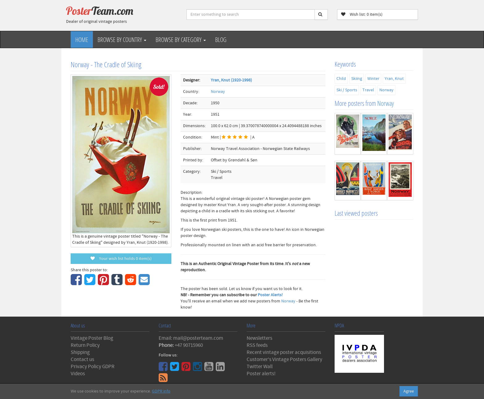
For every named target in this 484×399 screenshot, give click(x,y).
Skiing (356, 78)
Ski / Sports (346, 90)
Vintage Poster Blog (92, 338)
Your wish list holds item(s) (121, 258)
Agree (408, 391)
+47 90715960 (189, 345)
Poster (99, 11)
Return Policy (85, 345)
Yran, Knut (394, 78)
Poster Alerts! (270, 295)
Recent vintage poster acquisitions (284, 352)
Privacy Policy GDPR (93, 366)
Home (81, 39)
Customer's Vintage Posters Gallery (284, 359)
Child (341, 78)
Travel (368, 90)
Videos (78, 373)
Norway (218, 91)
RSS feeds (257, 345)
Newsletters (259, 338)
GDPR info (161, 391)
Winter (373, 78)
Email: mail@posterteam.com (191, 338)
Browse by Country (122, 39)
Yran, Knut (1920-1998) (231, 80)
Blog (221, 39)
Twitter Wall (260, 366)
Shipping (80, 352)
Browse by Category (181, 39)
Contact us (82, 359)
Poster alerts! (261, 373)
